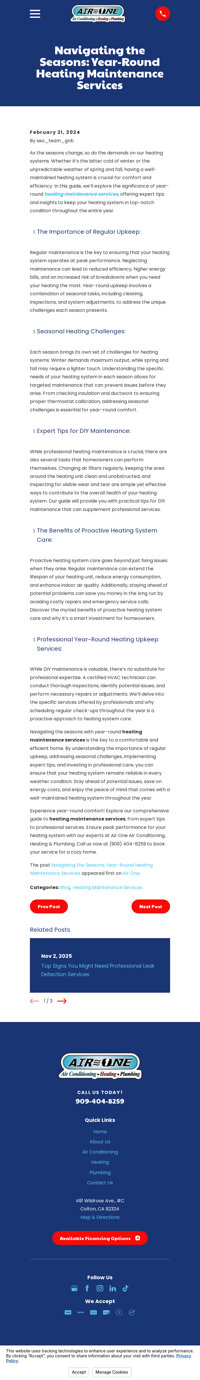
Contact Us (100, 1182)
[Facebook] (87, 1288)
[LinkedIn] (112, 1288)
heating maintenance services (81, 194)
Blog (65, 887)
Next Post (150, 906)
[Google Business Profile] (74, 1288)
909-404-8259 (99, 1101)
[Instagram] (100, 1288)
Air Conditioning (100, 1152)
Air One (131, 873)
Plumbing (100, 1172)
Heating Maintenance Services (108, 887)
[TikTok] (125, 1288)
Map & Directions (100, 1217)
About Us (100, 1141)
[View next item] (61, 1001)
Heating (100, 1162)
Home (100, 1131)
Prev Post (49, 906)
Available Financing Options (100, 1238)
